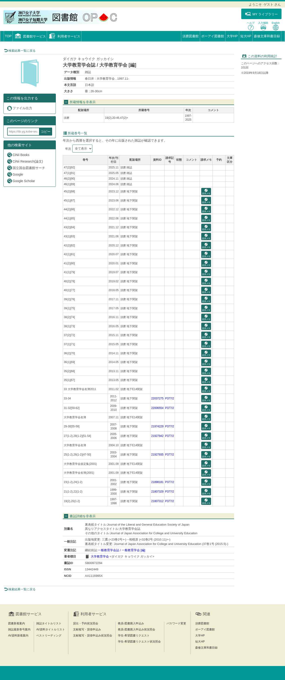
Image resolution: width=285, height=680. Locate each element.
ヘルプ (251, 26)
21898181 (157, 482)
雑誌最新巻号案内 (19, 629)
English (276, 26)
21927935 (157, 454)
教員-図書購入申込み (131, 623)
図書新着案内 (16, 623)
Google (15, 174)
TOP (8, 36)
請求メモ (206, 192)
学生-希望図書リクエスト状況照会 (139, 641)
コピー (45, 131)
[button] (30, 36)
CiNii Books (18, 154)
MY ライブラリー (261, 14)
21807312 (157, 501)
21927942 (157, 436)
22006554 (157, 408)
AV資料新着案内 (18, 635)
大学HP (232, 36)
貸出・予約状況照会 (85, 623)
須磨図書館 (190, 36)
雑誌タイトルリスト (48, 623)
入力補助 (263, 26)
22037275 (157, 398)
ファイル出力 (19, 108)
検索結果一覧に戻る (20, 50)
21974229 (157, 426)
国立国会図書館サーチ (26, 167)
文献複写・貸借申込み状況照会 (92, 635)
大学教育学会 (100, 556)
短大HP (245, 36)
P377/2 (169, 398)
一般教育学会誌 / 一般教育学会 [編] (121, 550)
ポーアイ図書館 (212, 36)
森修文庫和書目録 (267, 36)
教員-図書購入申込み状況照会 (136, 629)
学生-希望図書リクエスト (134, 635)
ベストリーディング (48, 635)
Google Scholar (21, 180)
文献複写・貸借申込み (87, 629)
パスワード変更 (176, 623)
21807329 (157, 491)
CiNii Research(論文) (25, 161)
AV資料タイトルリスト (50, 629)
